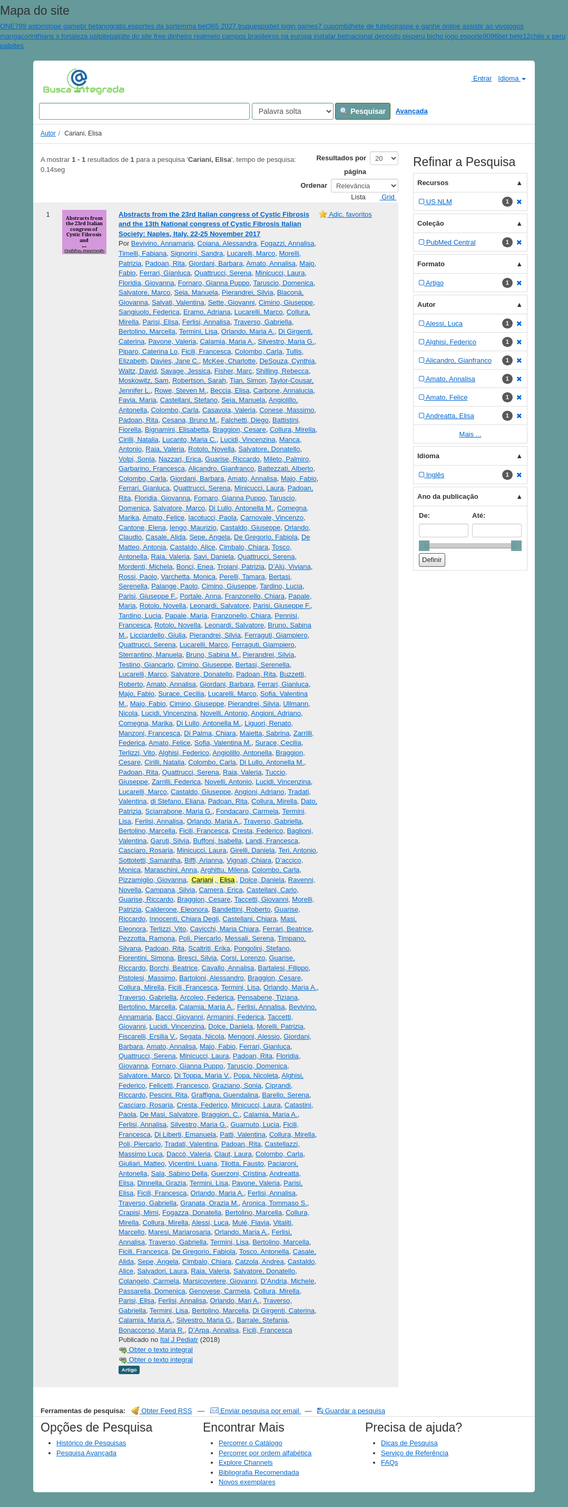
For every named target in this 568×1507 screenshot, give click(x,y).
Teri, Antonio (297, 850)
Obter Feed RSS (161, 1411)
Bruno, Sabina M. (212, 655)
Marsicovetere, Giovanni (220, 1281)
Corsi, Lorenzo (243, 958)
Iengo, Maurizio (193, 528)
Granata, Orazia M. (209, 1203)
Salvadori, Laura (162, 1271)
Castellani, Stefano (189, 400)
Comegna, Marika (146, 723)
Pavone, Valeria (172, 341)
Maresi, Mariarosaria (179, 1232)
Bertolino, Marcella (147, 331)
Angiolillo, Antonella (242, 753)
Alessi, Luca (210, 1222)
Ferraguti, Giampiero (275, 635)
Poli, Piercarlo (200, 938)
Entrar (477, 78)
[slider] (424, 545)
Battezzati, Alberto (286, 468)
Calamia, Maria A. (227, 341)
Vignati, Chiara (249, 860)
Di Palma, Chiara (210, 733)
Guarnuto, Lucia (254, 1124)
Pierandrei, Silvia (247, 292)
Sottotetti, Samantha (150, 860)
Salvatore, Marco (144, 292)
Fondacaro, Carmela (247, 811)
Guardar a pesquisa (351, 1411)
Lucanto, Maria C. (189, 439)
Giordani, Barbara (216, 263)
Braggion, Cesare (239, 429)
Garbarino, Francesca (152, 468)
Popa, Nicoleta (255, 1075)
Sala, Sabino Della (179, 1173)
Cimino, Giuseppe (286, 302)
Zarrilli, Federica (176, 782)
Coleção (430, 223)
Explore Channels (246, 1462)
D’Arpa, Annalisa (213, 1330)
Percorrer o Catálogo (250, 1443)
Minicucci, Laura (280, 273)
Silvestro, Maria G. (286, 341)
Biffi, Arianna (203, 860)
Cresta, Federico (257, 831)
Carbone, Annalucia (283, 390)
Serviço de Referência (414, 1453)
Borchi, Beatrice (174, 968)
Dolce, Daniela (262, 880)
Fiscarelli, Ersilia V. (147, 1036)
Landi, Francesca (272, 841)
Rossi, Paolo (138, 577)
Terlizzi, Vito (137, 753)
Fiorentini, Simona (146, 958)
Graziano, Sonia (236, 1085)
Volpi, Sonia (137, 459)
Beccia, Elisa (229, 390)
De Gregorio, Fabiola (266, 537)
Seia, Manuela (196, 292)
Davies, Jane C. (175, 361)
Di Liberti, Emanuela (185, 1134)
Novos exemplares (247, 1482)
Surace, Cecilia (181, 694)
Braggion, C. (221, 1114)
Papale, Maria (186, 616)
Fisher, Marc (233, 371)
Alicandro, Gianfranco (221, 468)
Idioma (512, 78)
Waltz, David (137, 371)
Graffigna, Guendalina (224, 1095)
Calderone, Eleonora (176, 909)
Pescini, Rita (169, 1095)
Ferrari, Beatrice (286, 929)
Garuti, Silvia (169, 841)
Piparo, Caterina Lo (148, 351)
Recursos (432, 183)
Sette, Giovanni (231, 302)
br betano (95, 26)
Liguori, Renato (267, 723)
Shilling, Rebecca (282, 371)
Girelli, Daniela (252, 850)
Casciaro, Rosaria (146, 850)
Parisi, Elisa (161, 322)
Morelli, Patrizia (280, 1026)
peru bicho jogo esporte (447, 36)
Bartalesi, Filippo (283, 968)
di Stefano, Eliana (177, 801)
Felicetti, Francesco (179, 1085)
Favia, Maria (137, 400)
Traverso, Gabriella (263, 322)
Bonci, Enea (195, 567)
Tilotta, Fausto (242, 1163)
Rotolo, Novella (211, 449)
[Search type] (293, 111)
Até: (478, 515)
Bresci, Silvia (197, 958)
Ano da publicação (447, 496)
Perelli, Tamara (242, 577)
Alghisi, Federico (184, 753)
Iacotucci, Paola (212, 517)
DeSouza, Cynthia (287, 361)
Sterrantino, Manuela (150, 655)
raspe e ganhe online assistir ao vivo (451, 26)
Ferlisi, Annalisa (206, 322)
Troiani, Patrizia (241, 567)
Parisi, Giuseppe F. (147, 596)
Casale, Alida (165, 537)
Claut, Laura (233, 1154)
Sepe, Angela (209, 537)
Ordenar (313, 185)
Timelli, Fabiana (143, 253)
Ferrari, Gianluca (165, 273)
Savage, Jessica (186, 371)
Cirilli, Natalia (139, 439)
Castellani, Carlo (272, 890)
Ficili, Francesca (206, 351)
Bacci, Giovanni (179, 1017)
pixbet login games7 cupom (302, 26)
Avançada (412, 111)
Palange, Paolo (174, 586)
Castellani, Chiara (249, 919)
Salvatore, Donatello (269, 449)
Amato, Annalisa (271, 263)
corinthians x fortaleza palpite (65, 36)
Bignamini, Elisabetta (177, 429)
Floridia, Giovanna (146, 283)
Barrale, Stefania (262, 1320)
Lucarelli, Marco (251, 253)
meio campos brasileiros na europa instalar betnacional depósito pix (308, 36)
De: (424, 515)
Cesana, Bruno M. (189, 420)
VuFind (59, 80)
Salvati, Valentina (178, 302)
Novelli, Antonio (224, 713)
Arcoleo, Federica (207, 997)
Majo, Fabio (299, 478)
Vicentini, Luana (193, 1163)
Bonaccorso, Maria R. (151, 1330)
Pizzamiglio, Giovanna (153, 880)
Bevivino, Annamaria (162, 243)
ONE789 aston (22, 26)
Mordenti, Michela (146, 567)
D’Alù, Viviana (289, 567)
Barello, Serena (285, 1095)
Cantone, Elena (142, 528)
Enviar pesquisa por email (255, 1411)
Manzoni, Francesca (149, 733)
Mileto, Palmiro (286, 459)
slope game (62, 26)
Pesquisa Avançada (86, 1453)
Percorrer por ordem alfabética (265, 1453)
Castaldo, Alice (193, 547)
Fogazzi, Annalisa (288, 243)
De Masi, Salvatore (169, 1114)
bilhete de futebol (370, 26)
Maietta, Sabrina (265, 733)
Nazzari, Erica (180, 459)
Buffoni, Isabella (217, 841)
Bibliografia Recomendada (259, 1472)
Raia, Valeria (164, 449)
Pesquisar (363, 111)
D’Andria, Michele (288, 1281)
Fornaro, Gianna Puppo (214, 283)
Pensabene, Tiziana (268, 997)
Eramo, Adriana (207, 312)
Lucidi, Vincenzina (248, 439)
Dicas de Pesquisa (409, 1443)
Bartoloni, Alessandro (211, 978)
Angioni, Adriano (276, 713)
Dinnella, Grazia (161, 1183)
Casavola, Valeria (229, 410)
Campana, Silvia (170, 890)
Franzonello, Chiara (255, 596)
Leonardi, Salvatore (219, 606)
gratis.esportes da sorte (145, 26)
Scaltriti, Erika (209, 948)
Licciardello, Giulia (158, 635)
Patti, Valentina (242, 1134)
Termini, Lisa (198, 331)
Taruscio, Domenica (283, 283)
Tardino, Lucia (281, 586)
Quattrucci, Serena (222, 273)
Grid (384, 197)
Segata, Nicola (202, 1036)
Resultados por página (341, 165)
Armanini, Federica (235, 1017)
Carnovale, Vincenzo (271, 517)
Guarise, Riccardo (232, 459)
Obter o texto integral (156, 1350)
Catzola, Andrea (259, 1262)
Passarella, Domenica (152, 1291)
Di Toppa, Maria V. (202, 1075)
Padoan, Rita (165, 263)
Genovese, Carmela (219, 1291)
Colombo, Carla (258, 351)
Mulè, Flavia (250, 1222)
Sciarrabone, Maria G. (178, 811)
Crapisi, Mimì (139, 1212)
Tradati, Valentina (190, 1144)
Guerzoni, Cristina (238, 1173)
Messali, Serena (249, 938)
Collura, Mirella (293, 429)
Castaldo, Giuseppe (250, 528)
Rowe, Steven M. (180, 390)
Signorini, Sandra (197, 253)
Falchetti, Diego (244, 420)
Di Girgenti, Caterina (283, 1311)
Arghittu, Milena (224, 870)
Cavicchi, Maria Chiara (224, 929)
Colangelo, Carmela (149, 1281)
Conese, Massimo (286, 410)
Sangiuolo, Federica (149, 312)
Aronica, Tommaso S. (274, 1203)
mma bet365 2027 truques (221, 26)
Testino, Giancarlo (146, 665)
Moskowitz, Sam (144, 380)
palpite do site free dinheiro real (157, 36)
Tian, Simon (248, 380)
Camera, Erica (220, 890)
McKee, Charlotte (229, 361)
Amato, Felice (163, 517)
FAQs (389, 1462)
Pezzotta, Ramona (147, 938)
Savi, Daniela (213, 557)
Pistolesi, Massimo (147, 978)
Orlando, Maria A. (248, 331)
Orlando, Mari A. (234, 1301)
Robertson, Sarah (199, 380)
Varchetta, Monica (188, 577)
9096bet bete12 (506, 36)
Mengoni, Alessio (254, 1036)
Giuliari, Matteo (141, 1163)
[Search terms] (144, 111)
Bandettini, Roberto (241, 909)
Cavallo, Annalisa (228, 968)
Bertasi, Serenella (263, 665)
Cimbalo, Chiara (243, 547)
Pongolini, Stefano (262, 948)
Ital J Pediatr (179, 1340)
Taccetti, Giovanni (261, 899)
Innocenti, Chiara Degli (184, 919)
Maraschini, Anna (170, 870)
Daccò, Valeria (189, 1154)
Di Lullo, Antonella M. (241, 508)
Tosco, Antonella (264, 1251)
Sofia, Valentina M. (222, 743)
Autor (48, 133)
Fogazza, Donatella (191, 1212)
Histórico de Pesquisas (91, 1443)
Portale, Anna (200, 596)
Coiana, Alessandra (227, 243)
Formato (431, 264)
